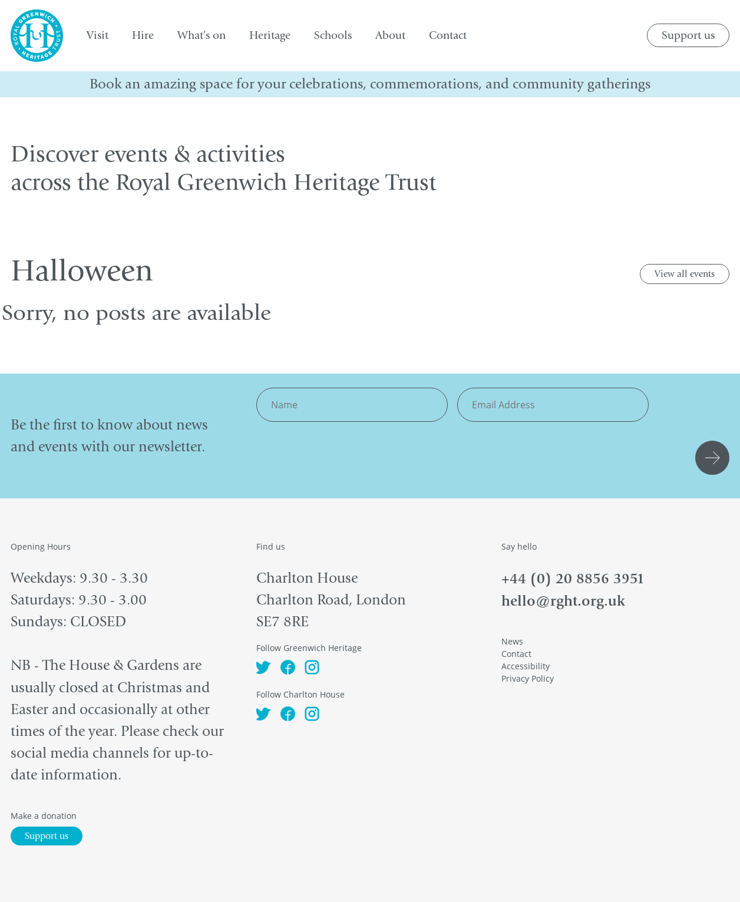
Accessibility (525, 666)
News (512, 641)
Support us (688, 35)
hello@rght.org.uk (563, 600)
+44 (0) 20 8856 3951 (573, 578)
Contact (516, 653)
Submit (714, 457)
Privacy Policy (527, 678)
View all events (685, 274)
